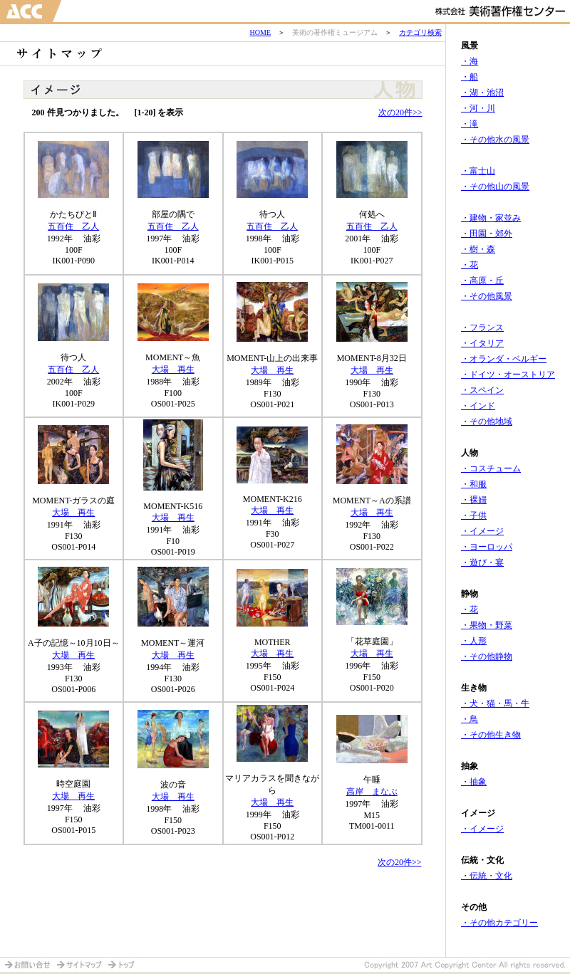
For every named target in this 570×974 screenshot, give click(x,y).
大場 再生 (173, 370)
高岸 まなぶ (372, 792)
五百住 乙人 (73, 226)
